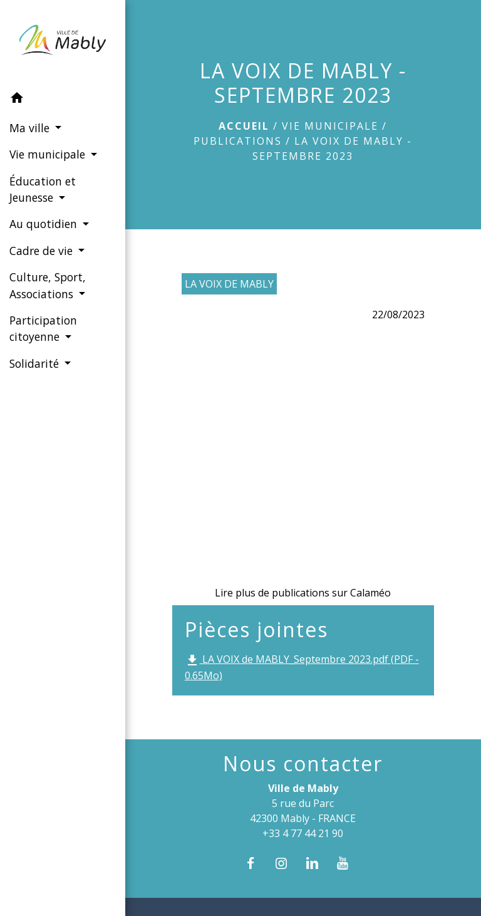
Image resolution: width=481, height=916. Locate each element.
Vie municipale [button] (48, 154)
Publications (238, 141)
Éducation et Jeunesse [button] (42, 189)
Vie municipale (330, 126)
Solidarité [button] (35, 363)
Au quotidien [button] (44, 223)
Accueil (244, 126)
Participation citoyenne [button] (43, 328)
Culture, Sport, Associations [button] (47, 285)
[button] (62, 99)
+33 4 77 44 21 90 (302, 833)
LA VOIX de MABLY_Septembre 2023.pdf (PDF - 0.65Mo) (302, 667)
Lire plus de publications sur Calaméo (303, 593)
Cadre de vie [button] (42, 250)
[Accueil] (62, 42)
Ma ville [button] (31, 127)
